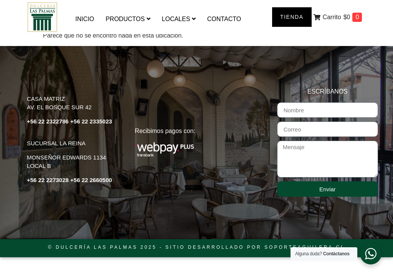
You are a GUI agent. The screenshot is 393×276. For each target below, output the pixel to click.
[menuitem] (128, 19)
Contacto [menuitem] (224, 19)
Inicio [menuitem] (84, 19)
